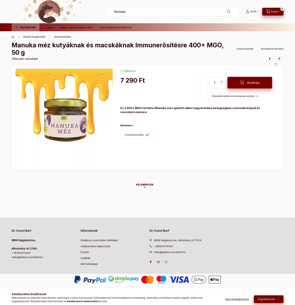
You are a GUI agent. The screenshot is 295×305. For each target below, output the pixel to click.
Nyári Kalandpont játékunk (116, 27)
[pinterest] (279, 58)
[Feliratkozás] (235, 96)
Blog (49, 27)
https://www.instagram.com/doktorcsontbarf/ (158, 262)
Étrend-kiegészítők (34, 36)
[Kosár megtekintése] (273, 12)
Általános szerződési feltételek (99, 240)
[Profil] (252, 12)
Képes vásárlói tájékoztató (76, 27)
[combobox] (172, 12)
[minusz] (221, 85)
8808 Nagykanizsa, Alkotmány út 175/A (177, 240)
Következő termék (271, 48)
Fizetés (85, 252)
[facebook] (270, 58)
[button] (25, 27)
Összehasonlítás (134, 134)
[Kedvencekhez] (276, 64)
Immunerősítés (62, 36)
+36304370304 (21, 252)
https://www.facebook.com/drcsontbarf (151, 262)
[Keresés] (228, 11)
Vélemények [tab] (145, 184)
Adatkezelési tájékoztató (95, 246)
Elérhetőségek (89, 263)
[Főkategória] (13, 37)
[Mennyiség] (214, 82)
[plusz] (221, 80)
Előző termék (245, 48)
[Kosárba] (249, 82)
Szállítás (86, 258)
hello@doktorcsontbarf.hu (27, 257)
